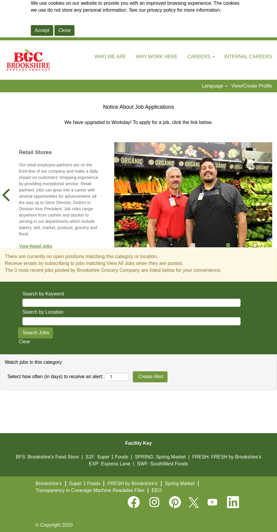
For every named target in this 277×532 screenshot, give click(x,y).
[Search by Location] (131, 321)
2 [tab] (237, 245)
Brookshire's (49, 483)
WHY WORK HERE (157, 56)
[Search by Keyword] (131, 303)
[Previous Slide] (8, 195)
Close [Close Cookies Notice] (64, 30)
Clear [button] (24, 341)
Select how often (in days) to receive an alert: (55, 376)
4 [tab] (255, 245)
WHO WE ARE (110, 56)
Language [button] (215, 85)
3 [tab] (246, 245)
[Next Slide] (264, 195)
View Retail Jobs (35, 246)
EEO (157, 490)
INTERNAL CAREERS (248, 56)
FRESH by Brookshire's (132, 483)
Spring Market (180, 483)
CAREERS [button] (201, 56)
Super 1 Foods (85, 483)
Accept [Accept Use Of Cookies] (42, 30)
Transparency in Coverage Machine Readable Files (90, 490)
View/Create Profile (251, 85)
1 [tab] (228, 245)
